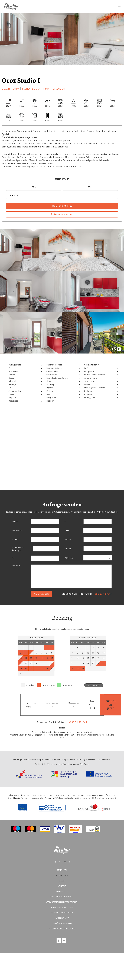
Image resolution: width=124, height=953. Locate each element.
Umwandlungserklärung (62, 929)
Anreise (68, 539)
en (60, 862)
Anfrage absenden (62, 214)
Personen (69, 558)
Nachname (17, 530)
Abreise (68, 548)
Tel (13, 558)
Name (15, 521)
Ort (66, 521)
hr (55, 862)
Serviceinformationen (62, 907)
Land (67, 530)
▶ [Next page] (115, 656)
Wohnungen (62, 875)
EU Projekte (62, 891)
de (65, 862)
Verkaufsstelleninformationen (62, 902)
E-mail (15, 539)
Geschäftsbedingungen (62, 897)
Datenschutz (62, 918)
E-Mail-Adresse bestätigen (18, 548)
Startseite (62, 870)
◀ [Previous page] (8, 656)
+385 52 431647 (102, 593)
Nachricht (16, 565)
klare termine (93, 685)
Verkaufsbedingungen (62, 913)
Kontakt (62, 886)
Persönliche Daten (62, 923)
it (69, 862)
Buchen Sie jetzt (62, 205)
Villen (62, 881)
